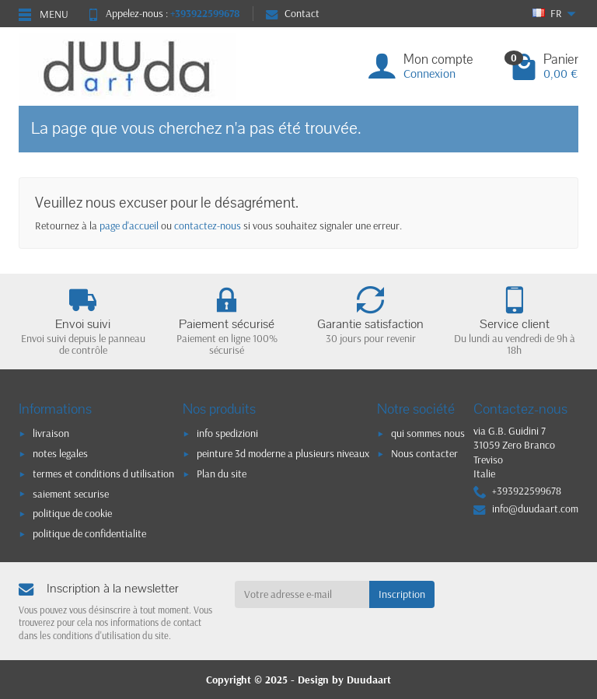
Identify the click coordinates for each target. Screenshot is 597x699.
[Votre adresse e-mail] (302, 594)
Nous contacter (424, 453)
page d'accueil (129, 225)
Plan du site (221, 474)
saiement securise (71, 494)
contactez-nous (207, 225)
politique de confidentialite (89, 533)
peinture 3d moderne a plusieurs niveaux (283, 453)
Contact (292, 13)
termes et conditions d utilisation (103, 474)
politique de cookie (72, 513)
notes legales (60, 453)
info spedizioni (227, 433)
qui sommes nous (428, 433)
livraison (51, 433)
